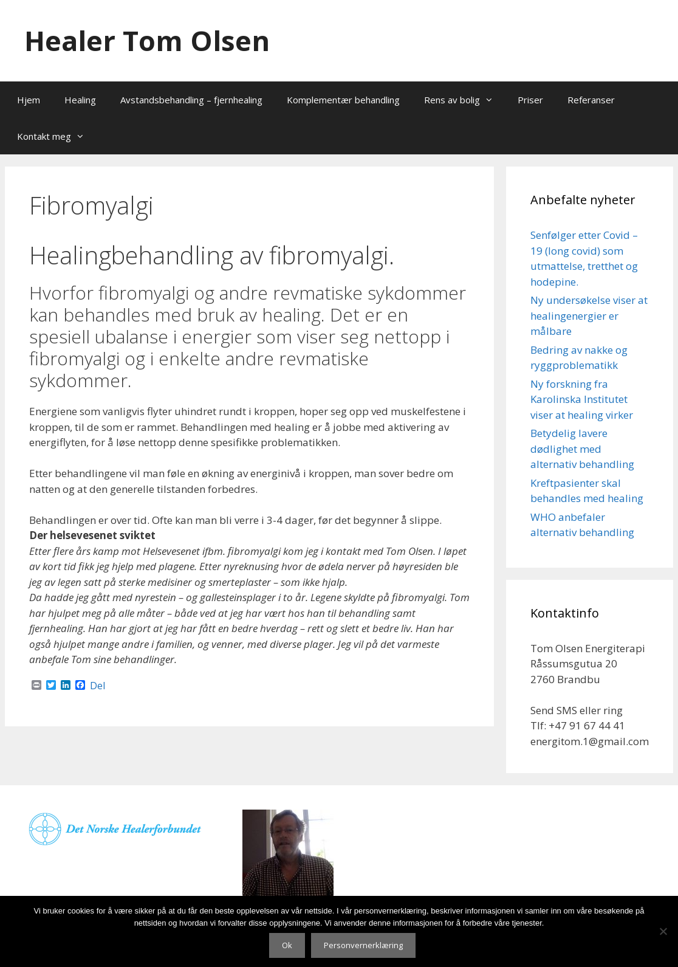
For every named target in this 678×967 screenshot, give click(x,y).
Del (97, 685)
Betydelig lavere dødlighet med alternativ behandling (582, 448)
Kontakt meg (57, 136)
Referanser (591, 100)
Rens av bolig (464, 99)
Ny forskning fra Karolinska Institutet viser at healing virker (581, 399)
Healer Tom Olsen (147, 40)
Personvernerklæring (363, 945)
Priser (530, 100)
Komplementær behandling (343, 100)
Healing (80, 100)
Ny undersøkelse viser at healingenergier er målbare (589, 315)
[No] (663, 931)
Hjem (28, 100)
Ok (287, 945)
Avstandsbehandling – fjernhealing (191, 100)
